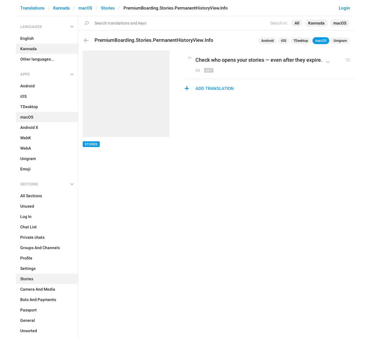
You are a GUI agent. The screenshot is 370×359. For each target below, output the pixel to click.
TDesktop (300, 41)
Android (267, 41)
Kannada (61, 8)
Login (344, 8)
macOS (85, 8)
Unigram (340, 41)
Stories (108, 8)
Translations (32, 8)
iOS (283, 41)
